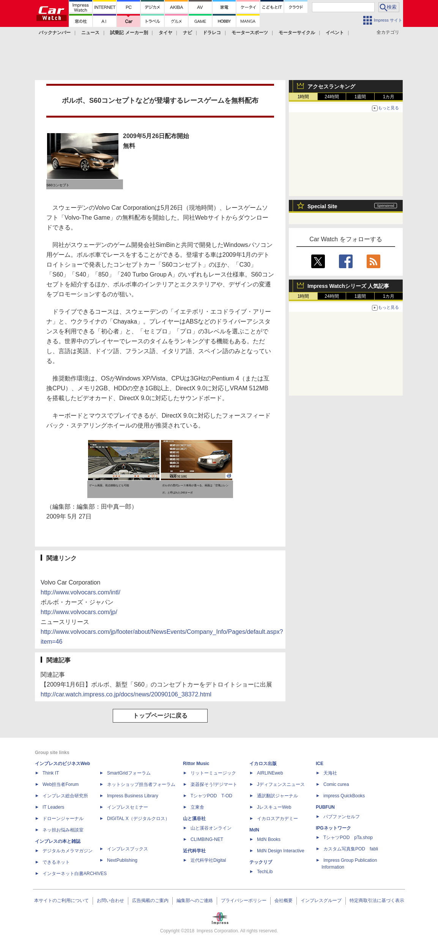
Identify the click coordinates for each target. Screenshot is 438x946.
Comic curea (336, 784)
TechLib (265, 871)
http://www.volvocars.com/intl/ (80, 592)
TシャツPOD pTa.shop (348, 837)
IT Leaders (53, 807)
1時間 (303, 96)
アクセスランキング (331, 86)
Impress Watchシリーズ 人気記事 (348, 286)
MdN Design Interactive (280, 850)
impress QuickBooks (344, 795)
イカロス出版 (263, 763)
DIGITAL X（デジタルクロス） (138, 818)
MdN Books (268, 839)
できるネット (56, 862)
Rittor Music (196, 763)
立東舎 (197, 807)
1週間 (360, 96)
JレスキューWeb (274, 807)
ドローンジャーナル (63, 818)
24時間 (332, 96)
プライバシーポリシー (243, 900)
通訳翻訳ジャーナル (277, 795)
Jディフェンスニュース (281, 784)
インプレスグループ (321, 900)
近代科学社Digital (208, 860)
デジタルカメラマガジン (68, 850)
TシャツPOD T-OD (211, 795)
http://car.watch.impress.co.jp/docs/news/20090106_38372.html (126, 694)
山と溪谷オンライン (211, 828)
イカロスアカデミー (277, 818)
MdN (254, 830)
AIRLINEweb (270, 773)
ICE (319, 763)
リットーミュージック (213, 773)
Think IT (51, 773)
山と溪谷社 (194, 818)
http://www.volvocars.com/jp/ (79, 612)
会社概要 (283, 900)
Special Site (322, 206)
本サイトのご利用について (61, 900)
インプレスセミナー (127, 807)
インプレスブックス (127, 849)
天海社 (330, 773)
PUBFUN (325, 807)
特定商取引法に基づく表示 (377, 900)
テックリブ (260, 862)
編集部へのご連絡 (194, 900)
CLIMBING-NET (207, 839)
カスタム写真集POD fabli (350, 849)
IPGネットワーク (333, 828)
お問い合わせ (110, 900)
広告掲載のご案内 (150, 900)
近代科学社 (194, 850)
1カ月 (389, 96)
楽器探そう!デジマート (214, 784)
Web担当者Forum (61, 784)
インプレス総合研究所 (65, 795)
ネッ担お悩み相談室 (63, 830)
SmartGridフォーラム (129, 773)
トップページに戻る (160, 715)
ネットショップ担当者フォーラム (141, 784)
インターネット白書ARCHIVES (75, 873)
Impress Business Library (132, 795)
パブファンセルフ (341, 816)
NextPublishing (122, 860)
